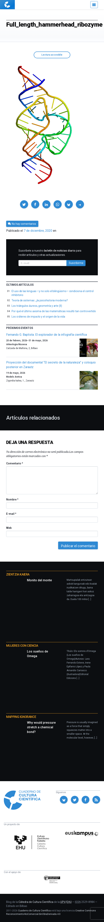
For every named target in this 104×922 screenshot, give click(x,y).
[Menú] (94, 4)
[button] (24, 204)
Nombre (12, 499)
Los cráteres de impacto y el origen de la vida (38, 316)
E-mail (11, 513)
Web (9, 527)
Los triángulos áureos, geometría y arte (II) (37, 305)
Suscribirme (76, 263)
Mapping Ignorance (21, 717)
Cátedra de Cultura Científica (35, 901)
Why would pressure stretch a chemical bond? (41, 727)
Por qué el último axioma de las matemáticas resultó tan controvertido (54, 311)
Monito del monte (39, 580)
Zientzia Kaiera (17, 574)
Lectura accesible (51, 54)
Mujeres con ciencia (22, 645)
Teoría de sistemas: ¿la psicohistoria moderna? (40, 300)
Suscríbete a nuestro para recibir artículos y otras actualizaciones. (49, 252)
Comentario (14, 463)
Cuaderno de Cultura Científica (34, 910)
